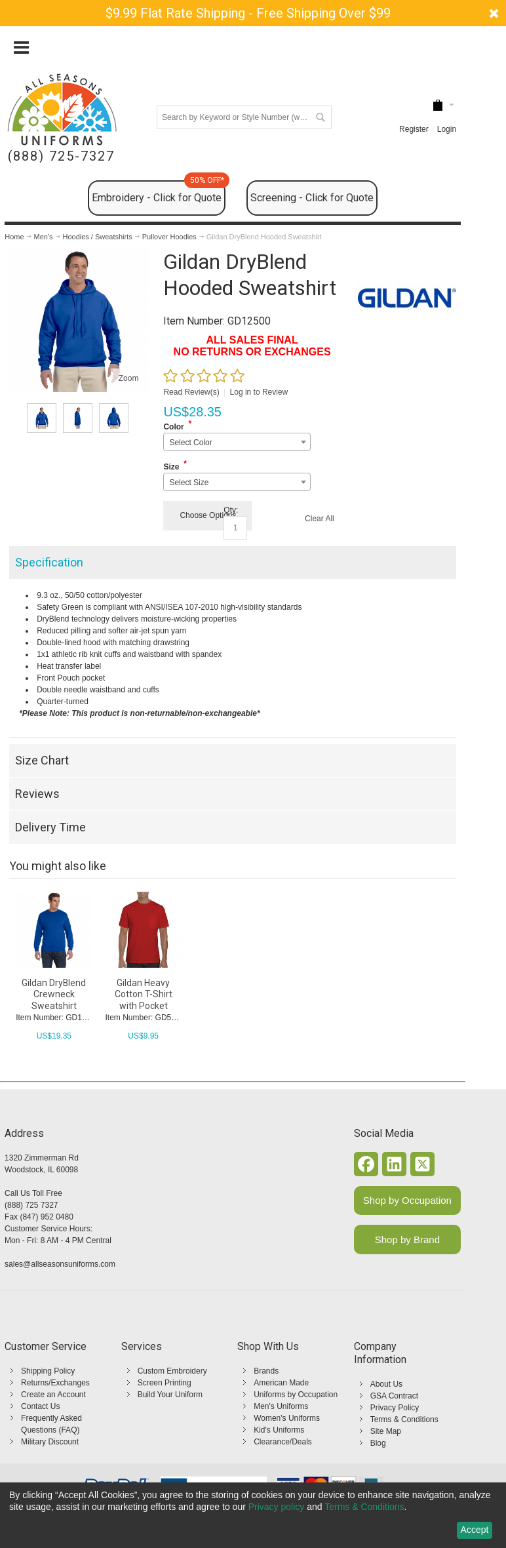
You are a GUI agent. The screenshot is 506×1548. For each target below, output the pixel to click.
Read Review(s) (191, 392)
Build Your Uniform (170, 1394)
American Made (281, 1382)
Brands (266, 1371)
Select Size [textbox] (188, 482)
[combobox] (236, 442)
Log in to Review (259, 392)
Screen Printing (164, 1382)
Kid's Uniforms (279, 1430)
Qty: (231, 510)
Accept (475, 1529)
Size (171, 466)
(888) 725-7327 (61, 156)
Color (173, 426)
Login (446, 129)
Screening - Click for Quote (312, 197)
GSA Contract (394, 1395)
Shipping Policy (48, 1371)
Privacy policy (276, 1506)
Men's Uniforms (281, 1406)
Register (414, 129)
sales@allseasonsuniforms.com (60, 1264)
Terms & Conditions (404, 1419)
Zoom (129, 378)
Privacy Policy (394, 1407)
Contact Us (40, 1406)
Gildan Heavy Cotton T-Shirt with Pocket (143, 994)
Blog (378, 1443)
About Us (386, 1384)
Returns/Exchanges (55, 1382)
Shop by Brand (407, 1239)
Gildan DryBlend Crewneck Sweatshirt (54, 994)
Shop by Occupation (407, 1200)
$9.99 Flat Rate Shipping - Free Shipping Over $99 (248, 13)
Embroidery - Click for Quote (158, 192)
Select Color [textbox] (190, 442)
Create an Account (53, 1394)
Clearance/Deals (283, 1441)
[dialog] (253, 1515)
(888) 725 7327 (31, 1205)
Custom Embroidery (172, 1371)
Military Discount (50, 1441)
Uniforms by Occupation (296, 1394)
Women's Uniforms (287, 1418)
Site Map (385, 1431)
